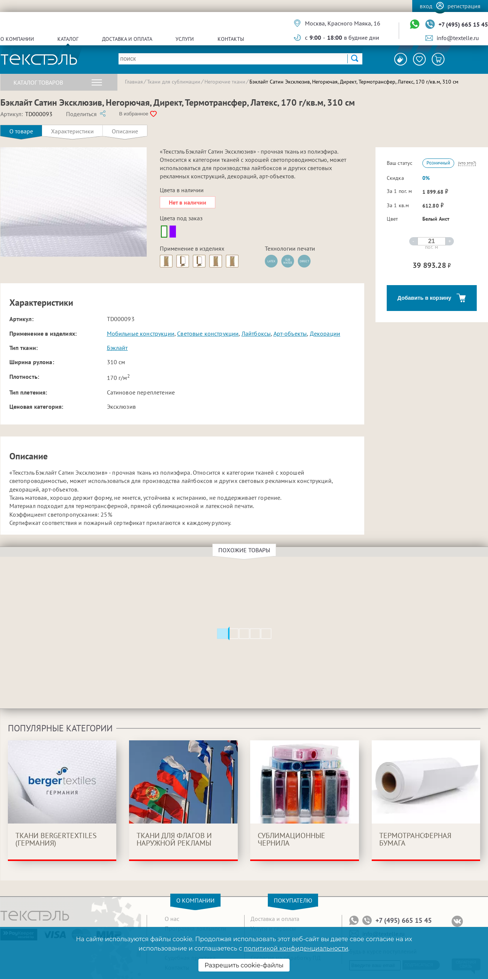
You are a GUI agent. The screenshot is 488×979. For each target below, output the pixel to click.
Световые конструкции (208, 333)
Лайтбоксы (256, 333)
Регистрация (463, 6)
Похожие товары (245, 550)
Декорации (325, 333)
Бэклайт (117, 347)
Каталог (67, 39)
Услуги (185, 39)
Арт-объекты (290, 333)
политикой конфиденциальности (296, 948)
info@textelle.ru (458, 38)
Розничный (438, 163)
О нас (172, 918)
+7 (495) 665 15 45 (463, 24)
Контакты (231, 39)
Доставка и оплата (127, 39)
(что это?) (467, 163)
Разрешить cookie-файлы (244, 965)
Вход (426, 6)
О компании (17, 39)
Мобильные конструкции (140, 333)
